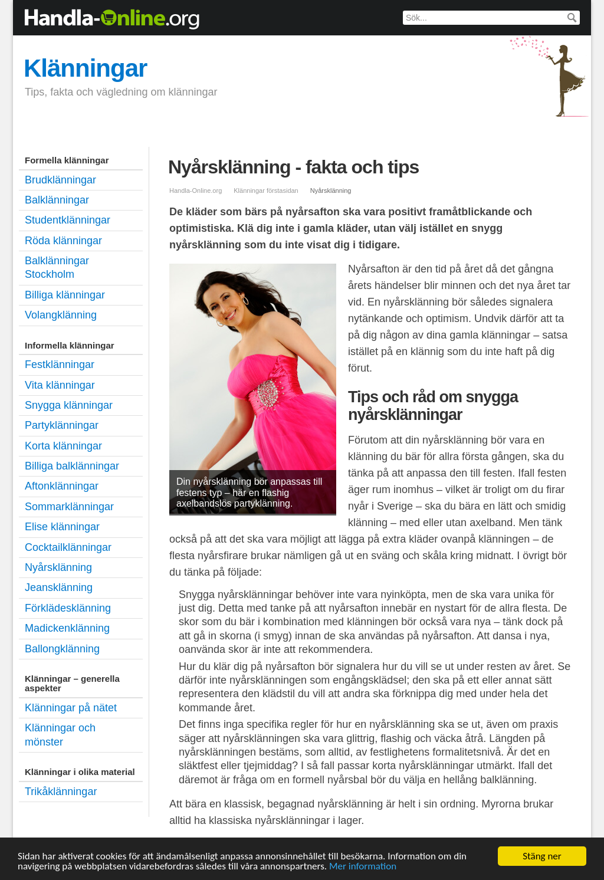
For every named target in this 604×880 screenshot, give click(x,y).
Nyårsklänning (58, 567)
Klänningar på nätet (71, 708)
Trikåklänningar (61, 791)
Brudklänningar (56, 129)
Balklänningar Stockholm (57, 267)
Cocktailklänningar (68, 547)
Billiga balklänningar (72, 466)
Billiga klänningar (390, 129)
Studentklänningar (299, 129)
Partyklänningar (62, 425)
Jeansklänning (59, 587)
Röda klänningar (63, 241)
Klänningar (85, 68)
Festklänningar (212, 129)
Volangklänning (61, 315)
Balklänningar (134, 129)
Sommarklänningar (69, 507)
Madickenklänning (67, 628)
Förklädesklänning (68, 608)
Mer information (362, 869)
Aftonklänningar (62, 486)
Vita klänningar (60, 385)
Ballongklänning (62, 649)
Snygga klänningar (69, 405)
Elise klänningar (62, 527)
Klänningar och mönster (60, 734)
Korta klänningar (63, 446)
